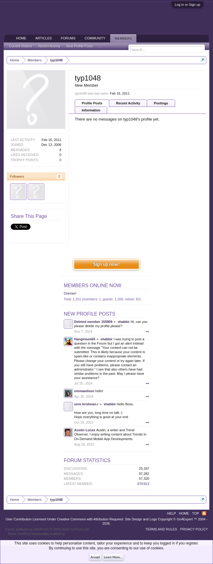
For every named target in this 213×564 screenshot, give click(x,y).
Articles (43, 38)
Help (171, 513)
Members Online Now (92, 285)
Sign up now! (106, 264)
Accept (95, 557)
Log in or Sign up (187, 4)
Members (123, 38)
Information (91, 110)
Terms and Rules (161, 529)
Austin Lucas (84, 430)
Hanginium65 (84, 339)
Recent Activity (128, 103)
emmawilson (84, 391)
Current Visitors (20, 46)
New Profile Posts (89, 313)
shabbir (123, 322)
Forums (68, 38)
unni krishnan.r (86, 404)
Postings (161, 103)
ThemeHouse (76, 534)
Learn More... (113, 557)
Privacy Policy (194, 529)
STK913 (143, 484)
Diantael (70, 293)
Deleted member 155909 (93, 322)
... (100, 46)
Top (195, 513)
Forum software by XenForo (47, 529)
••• (147, 331)
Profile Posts (92, 103)
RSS (204, 513)
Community (95, 38)
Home (21, 38)
